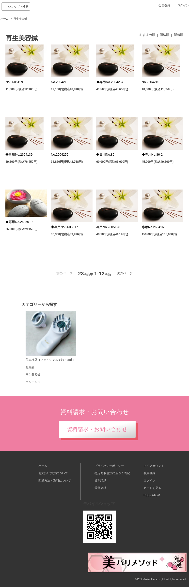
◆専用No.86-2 (152, 154)
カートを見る (152, 488)
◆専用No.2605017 (64, 227)
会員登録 (164, 5)
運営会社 (100, 488)
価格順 (164, 35)
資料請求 (100, 480)
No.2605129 (14, 82)
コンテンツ (33, 382)
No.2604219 (59, 82)
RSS (146, 495)
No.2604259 (59, 154)
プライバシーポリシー (109, 466)
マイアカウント (153, 466)
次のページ (125, 273)
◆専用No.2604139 (18, 154)
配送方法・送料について (54, 480)
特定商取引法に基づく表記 (112, 473)
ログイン (183, 5)
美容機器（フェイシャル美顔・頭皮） (51, 336)
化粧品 (30, 367)
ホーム (4, 18)
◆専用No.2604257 (109, 82)
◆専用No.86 (105, 154)
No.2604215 (150, 82)
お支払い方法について (53, 473)
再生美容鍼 (20, 18)
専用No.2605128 (108, 227)
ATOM (156, 495)
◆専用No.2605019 (18, 222)
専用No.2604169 (154, 227)
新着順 (178, 35)
